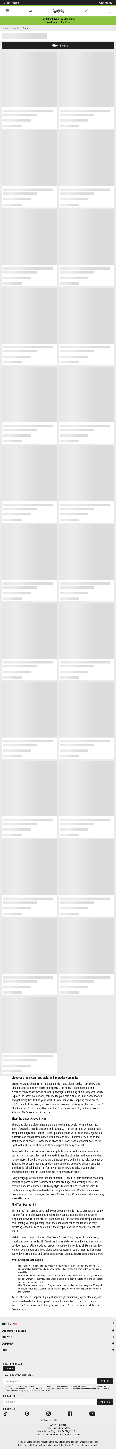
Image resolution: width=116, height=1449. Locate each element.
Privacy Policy (65, 1388)
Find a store (10, 1396)
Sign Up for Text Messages (18, 1375)
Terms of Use (51, 1388)
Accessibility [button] (105, 2)
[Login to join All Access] (58, 19)
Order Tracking (11, 2)
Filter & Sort (58, 45)
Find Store (104, 1402)
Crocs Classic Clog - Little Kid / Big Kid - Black (58, 1431)
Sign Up (9, 1368)
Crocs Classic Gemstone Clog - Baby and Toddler (58, 1434)
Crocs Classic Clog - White (58, 1428)
